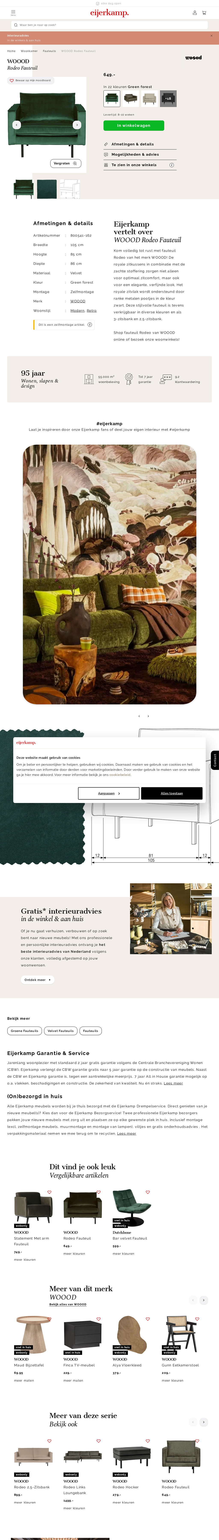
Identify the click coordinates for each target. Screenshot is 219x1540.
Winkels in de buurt (176, 1470)
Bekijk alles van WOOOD (67, 1012)
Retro (92, 311)
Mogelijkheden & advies (135, 154)
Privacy (103, 1530)
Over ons (167, 1444)
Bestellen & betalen (129, 1470)
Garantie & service (128, 1454)
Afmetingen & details (133, 144)
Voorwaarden (147, 1530)
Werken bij (169, 1454)
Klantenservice (128, 1434)
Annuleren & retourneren (133, 1449)
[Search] (109, 25)
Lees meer (173, 792)
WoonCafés (169, 1465)
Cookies (166, 1475)
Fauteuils (49, 51)
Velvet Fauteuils (61, 739)
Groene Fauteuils (24, 739)
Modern (78, 311)
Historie (166, 1449)
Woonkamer (29, 51)
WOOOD (77, 301)
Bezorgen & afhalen (129, 1444)
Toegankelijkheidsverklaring (136, 1486)
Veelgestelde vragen (130, 1481)
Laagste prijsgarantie (130, 1460)
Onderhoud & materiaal (132, 1475)
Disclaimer (123, 1530)
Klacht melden (125, 1465)
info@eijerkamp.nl (30, 1451)
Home (11, 51)
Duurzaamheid (172, 1460)
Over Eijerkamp (177, 1434)
